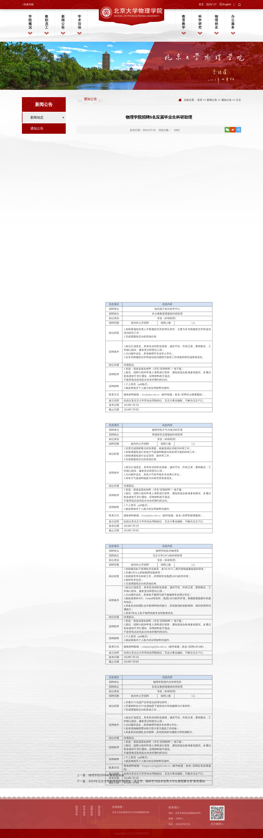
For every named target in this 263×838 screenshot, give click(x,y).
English (227, 4)
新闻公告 (63, 23)
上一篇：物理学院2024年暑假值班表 (100, 783)
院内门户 (211, 4)
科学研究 (200, 23)
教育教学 (183, 23)
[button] (239, 5)
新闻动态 (36, 119)
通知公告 (36, 130)
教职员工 (46, 23)
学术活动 (79, 23)
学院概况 (30, 23)
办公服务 (233, 23)
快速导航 (29, 4)
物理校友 (216, 23)
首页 (201, 4)
